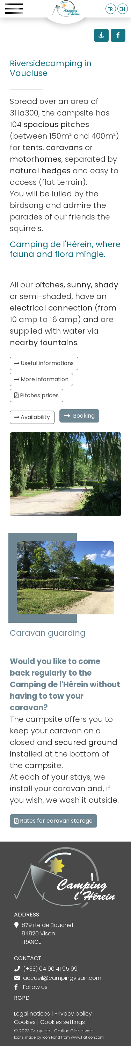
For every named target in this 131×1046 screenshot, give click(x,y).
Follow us (35, 987)
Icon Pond (51, 1037)
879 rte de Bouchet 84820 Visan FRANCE (48, 933)
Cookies (25, 1022)
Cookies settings (62, 1022)
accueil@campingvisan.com (62, 978)
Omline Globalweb (74, 1031)
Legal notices (32, 1014)
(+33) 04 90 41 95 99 (50, 969)
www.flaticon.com (87, 1037)
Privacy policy (73, 1014)
